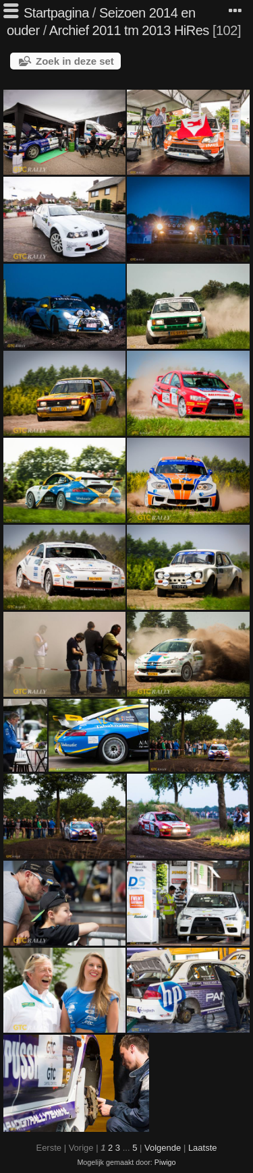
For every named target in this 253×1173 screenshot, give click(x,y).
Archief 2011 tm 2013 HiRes (129, 30)
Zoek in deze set (75, 61)
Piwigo (165, 1162)
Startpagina (56, 12)
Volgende (162, 1148)
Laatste (202, 1148)
